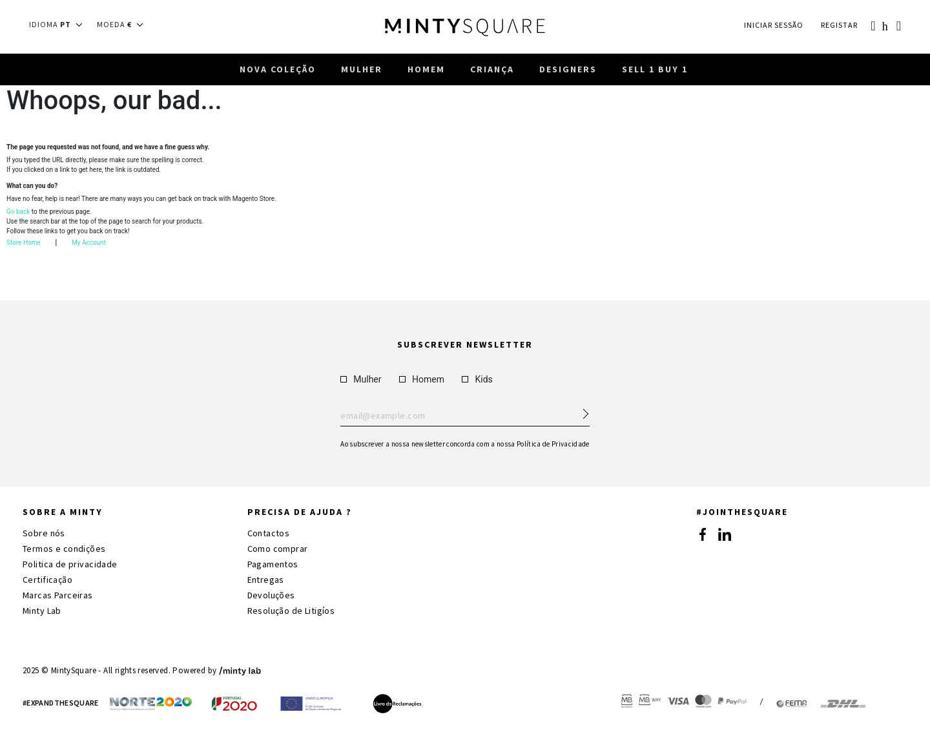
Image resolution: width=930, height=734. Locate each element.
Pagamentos (272, 564)
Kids (477, 379)
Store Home (23, 244)
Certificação (47, 579)
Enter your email (464, 416)
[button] (59, 24)
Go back (18, 213)
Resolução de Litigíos (291, 610)
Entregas (265, 579)
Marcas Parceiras (58, 595)
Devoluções (271, 595)
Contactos (268, 533)
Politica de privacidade (70, 564)
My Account (89, 244)
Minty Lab (42, 610)
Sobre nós (44, 533)
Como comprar (277, 548)
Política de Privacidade (553, 443)
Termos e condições (64, 548)
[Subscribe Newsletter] (580, 410)
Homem (421, 379)
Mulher (360, 379)
